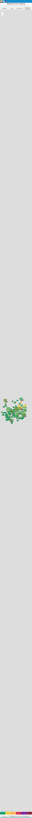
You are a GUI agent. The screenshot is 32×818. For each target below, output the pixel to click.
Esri (13, 811)
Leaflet (2, 811)
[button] (2, 12)
